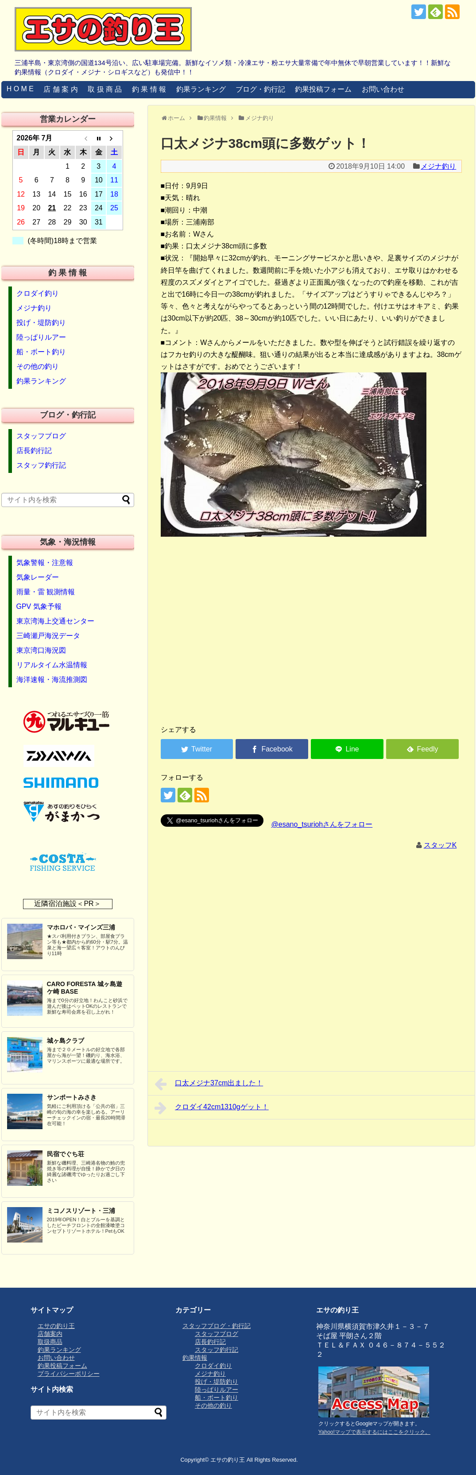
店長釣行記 (34, 450)
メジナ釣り (438, 166)
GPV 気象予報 (39, 606)
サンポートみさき (72, 1097)
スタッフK (440, 845)
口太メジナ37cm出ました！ (209, 1084)
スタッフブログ (41, 436)
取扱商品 (50, 1341)
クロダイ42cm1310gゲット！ (212, 1108)
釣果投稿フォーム (323, 89)
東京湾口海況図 (41, 650)
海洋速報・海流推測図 (51, 679)
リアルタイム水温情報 (51, 665)
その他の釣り (37, 366)
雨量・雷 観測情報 (45, 592)
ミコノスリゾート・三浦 (81, 1210)
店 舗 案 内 (60, 89)
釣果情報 (194, 1357)
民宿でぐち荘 (65, 1154)
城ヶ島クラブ (65, 1040)
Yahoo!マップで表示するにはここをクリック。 (374, 1432)
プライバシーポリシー (69, 1373)
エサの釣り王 (56, 1325)
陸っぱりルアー (41, 337)
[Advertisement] (311, 648)
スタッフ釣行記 (41, 465)
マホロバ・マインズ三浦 (81, 927)
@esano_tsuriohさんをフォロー (322, 824)
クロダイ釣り (37, 293)
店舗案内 (50, 1333)
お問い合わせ (383, 89)
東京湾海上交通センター (55, 621)
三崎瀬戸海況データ (48, 635)
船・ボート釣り (41, 352)
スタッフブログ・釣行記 (216, 1325)
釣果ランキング (201, 89)
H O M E (20, 89)
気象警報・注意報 (44, 562)
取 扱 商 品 (105, 89)
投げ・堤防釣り (41, 322)
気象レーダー (37, 577)
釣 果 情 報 (149, 89)
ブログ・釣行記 (260, 89)
